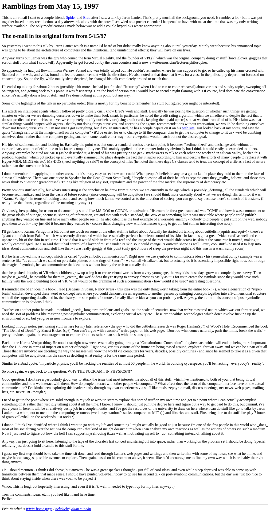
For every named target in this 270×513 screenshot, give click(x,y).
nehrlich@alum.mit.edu (73, 509)
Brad (86, 17)
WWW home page (39, 509)
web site (188, 128)
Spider (71, 17)
